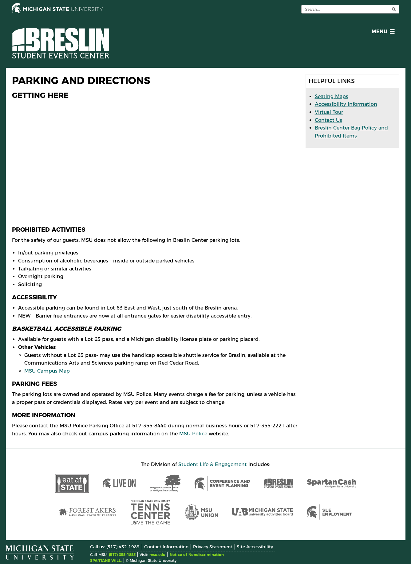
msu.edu (157, 554)
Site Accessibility (255, 547)
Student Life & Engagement (212, 464)
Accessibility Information (346, 104)
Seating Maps (331, 96)
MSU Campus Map (47, 371)
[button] (382, 32)
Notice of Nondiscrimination (197, 554)
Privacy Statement (212, 547)
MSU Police (193, 434)
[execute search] (394, 9)
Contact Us (328, 120)
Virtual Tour (329, 112)
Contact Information (166, 547)
